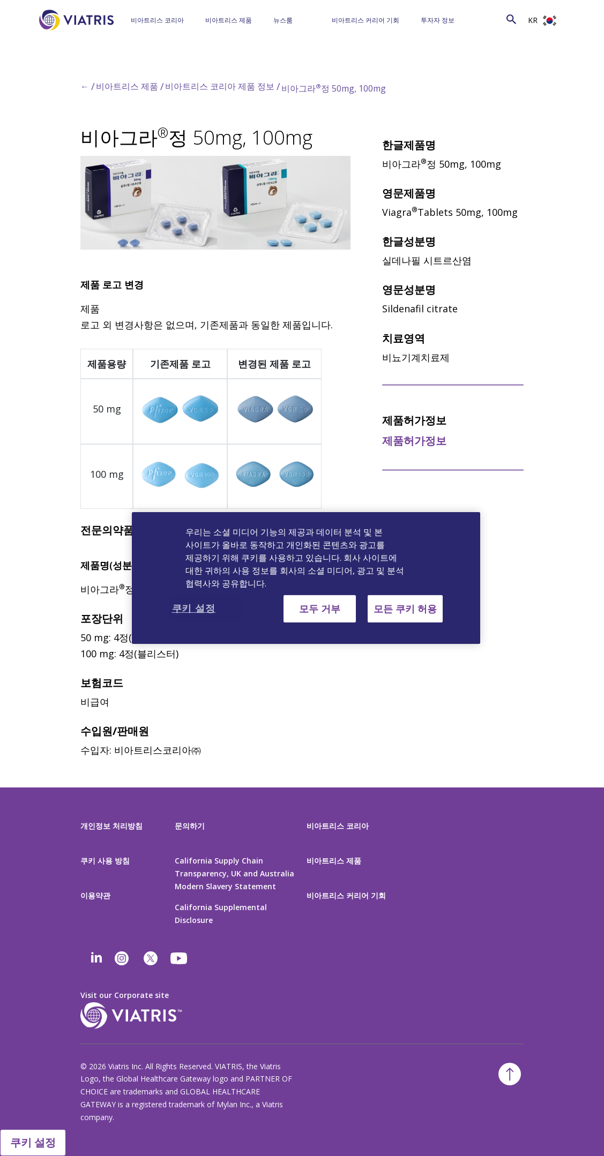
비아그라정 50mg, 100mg (333, 88)
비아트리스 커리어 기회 (365, 20)
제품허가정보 (414, 440)
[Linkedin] (96, 958)
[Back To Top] (510, 1074)
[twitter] (150, 958)
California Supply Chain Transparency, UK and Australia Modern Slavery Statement (234, 873)
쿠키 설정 (33, 1142)
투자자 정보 (437, 20)
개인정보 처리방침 (111, 826)
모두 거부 (319, 608)
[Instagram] (122, 958)
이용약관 (95, 895)
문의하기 (190, 826)
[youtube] (179, 958)
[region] (306, 578)
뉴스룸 (283, 20)
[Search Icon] (511, 19)
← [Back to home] (84, 86)
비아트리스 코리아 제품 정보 (219, 86)
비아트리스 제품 (228, 20)
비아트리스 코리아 (157, 20)
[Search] (492, 18)
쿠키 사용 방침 (105, 860)
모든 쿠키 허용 (405, 608)
